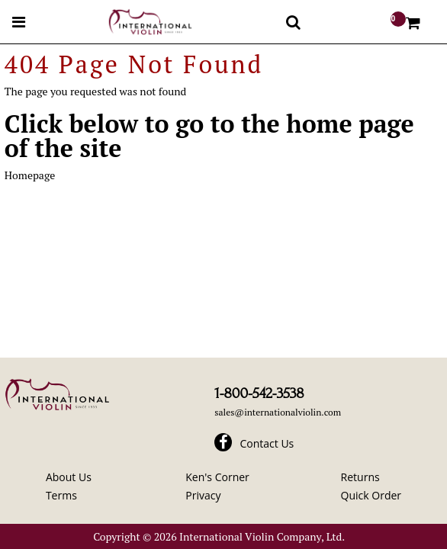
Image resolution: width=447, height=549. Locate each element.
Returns (360, 477)
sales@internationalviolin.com (277, 412)
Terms (61, 495)
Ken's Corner (217, 477)
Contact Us (267, 443)
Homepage (30, 175)
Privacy (202, 495)
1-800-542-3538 (259, 393)
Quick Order (371, 495)
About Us (69, 477)
